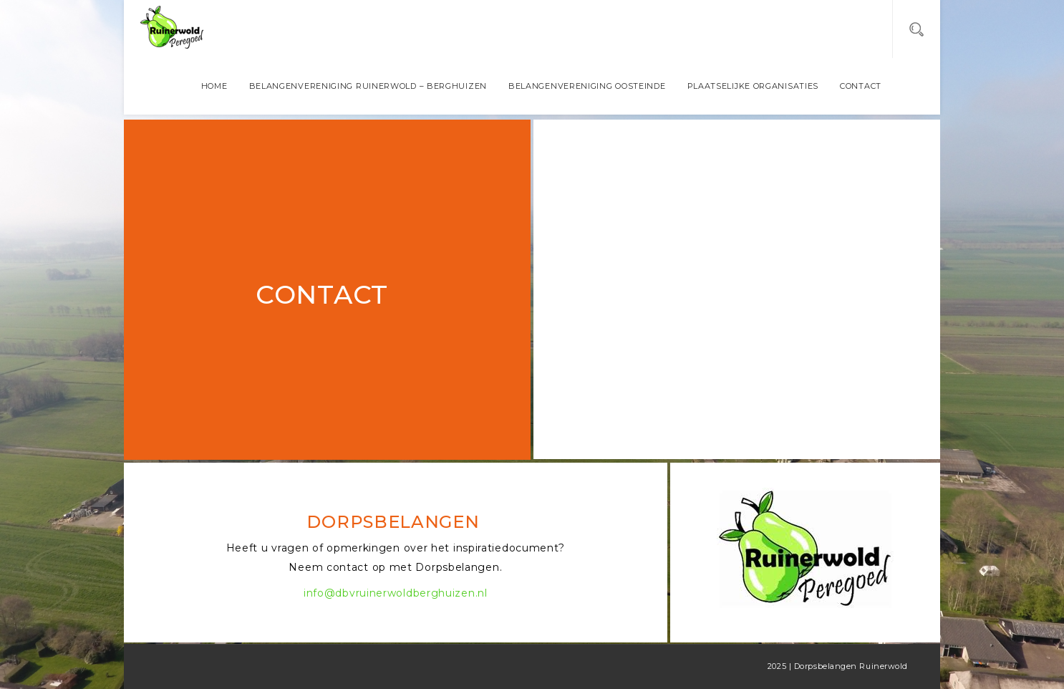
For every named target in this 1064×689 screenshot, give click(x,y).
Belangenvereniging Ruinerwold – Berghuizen (368, 86)
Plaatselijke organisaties (753, 86)
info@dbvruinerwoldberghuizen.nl (396, 593)
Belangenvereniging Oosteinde (587, 86)
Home (214, 86)
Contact (860, 86)
